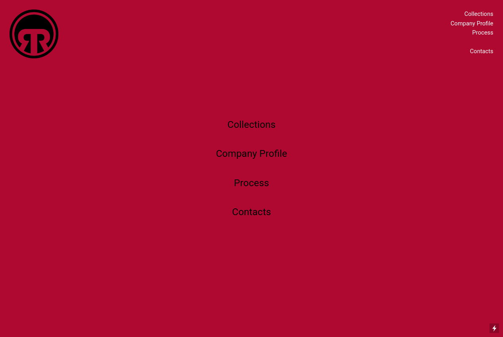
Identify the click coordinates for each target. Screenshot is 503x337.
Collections (478, 13)
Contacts (481, 51)
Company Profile (472, 23)
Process (482, 32)
